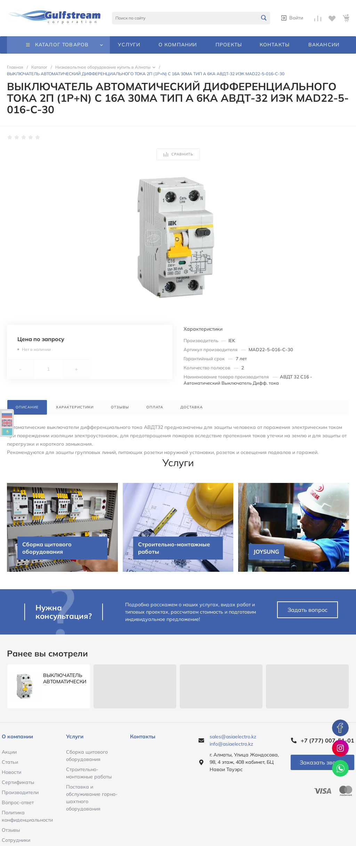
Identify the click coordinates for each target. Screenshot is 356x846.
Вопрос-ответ (18, 802)
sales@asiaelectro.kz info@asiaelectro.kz (233, 740)
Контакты (142, 736)
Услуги (74, 736)
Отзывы (11, 830)
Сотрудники (16, 840)
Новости (11, 772)
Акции (9, 752)
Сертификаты (18, 782)
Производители (20, 792)
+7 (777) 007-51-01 (327, 740)
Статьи (10, 762)
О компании (17, 736)
